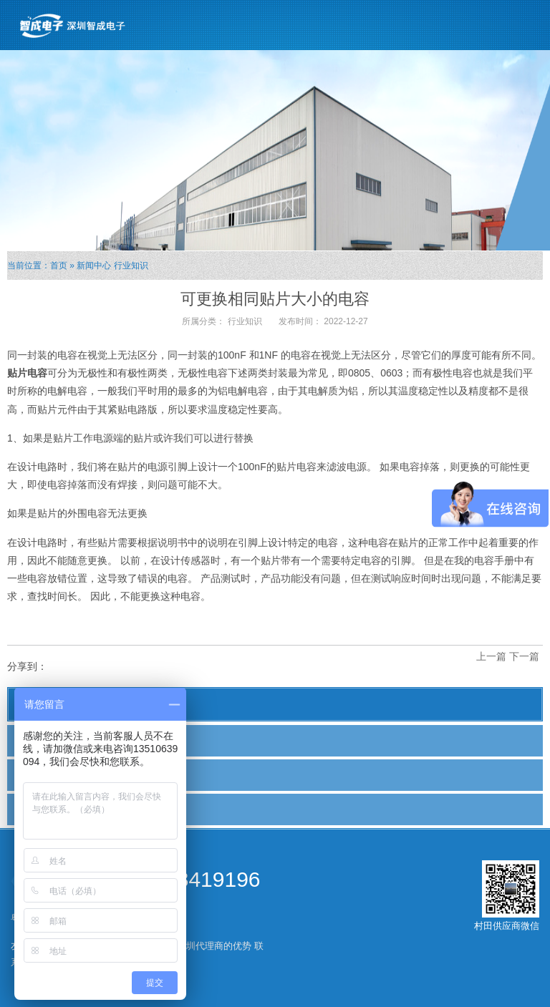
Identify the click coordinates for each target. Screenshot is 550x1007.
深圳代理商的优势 (214, 945)
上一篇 (491, 656)
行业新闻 (41, 774)
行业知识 (131, 266)
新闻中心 (94, 266)
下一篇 (524, 656)
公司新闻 (41, 740)
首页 (58, 266)
